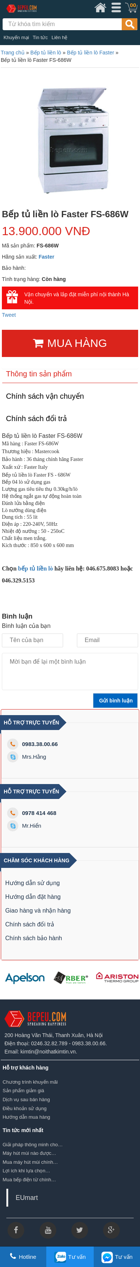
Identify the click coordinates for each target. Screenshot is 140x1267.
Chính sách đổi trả (29, 924)
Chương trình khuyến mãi (30, 1082)
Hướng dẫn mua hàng (26, 1117)
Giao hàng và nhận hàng (38, 910)
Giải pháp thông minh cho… (33, 1144)
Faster (47, 257)
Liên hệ (59, 37)
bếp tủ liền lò (34, 568)
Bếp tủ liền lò (45, 53)
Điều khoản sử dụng (25, 1108)
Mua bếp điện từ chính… (29, 1179)
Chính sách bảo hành (33, 938)
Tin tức (40, 37)
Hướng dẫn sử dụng (32, 883)
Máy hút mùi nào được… (29, 1153)
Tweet (9, 315)
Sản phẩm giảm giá (23, 1090)
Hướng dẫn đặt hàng (32, 897)
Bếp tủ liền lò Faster (90, 53)
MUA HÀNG (70, 343)
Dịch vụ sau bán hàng (26, 1099)
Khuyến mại (16, 37)
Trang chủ (13, 53)
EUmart (27, 1197)
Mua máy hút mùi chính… (30, 1162)
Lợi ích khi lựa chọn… (26, 1170)
